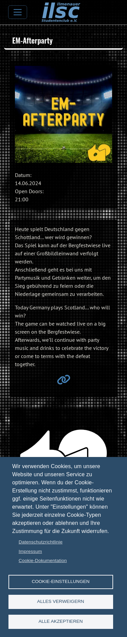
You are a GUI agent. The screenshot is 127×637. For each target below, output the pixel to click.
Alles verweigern (60, 601)
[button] (63, 114)
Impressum (30, 551)
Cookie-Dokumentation (43, 560)
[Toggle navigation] (17, 12)
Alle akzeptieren (61, 621)
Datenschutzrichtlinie (41, 541)
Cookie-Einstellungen (61, 581)
